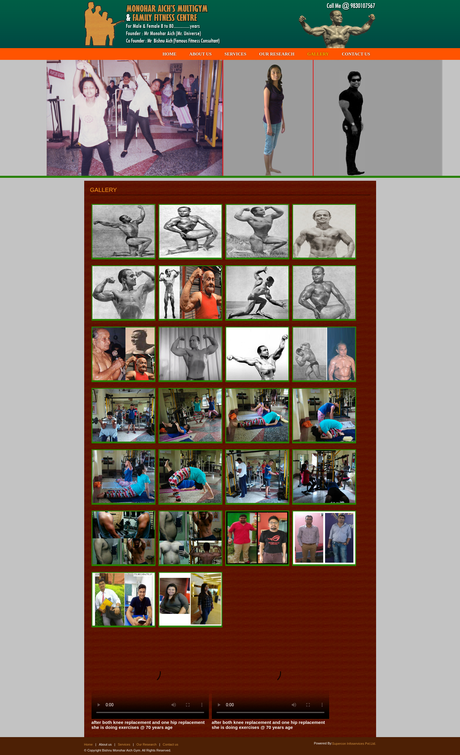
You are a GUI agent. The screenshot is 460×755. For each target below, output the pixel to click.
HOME (170, 54)
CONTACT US (356, 54)
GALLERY (318, 54)
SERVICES (235, 54)
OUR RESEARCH (276, 54)
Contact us (170, 744)
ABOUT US (200, 54)
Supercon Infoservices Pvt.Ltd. (354, 743)
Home (88, 744)
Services (124, 744)
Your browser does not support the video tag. (150, 676)
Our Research (146, 744)
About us (105, 744)
